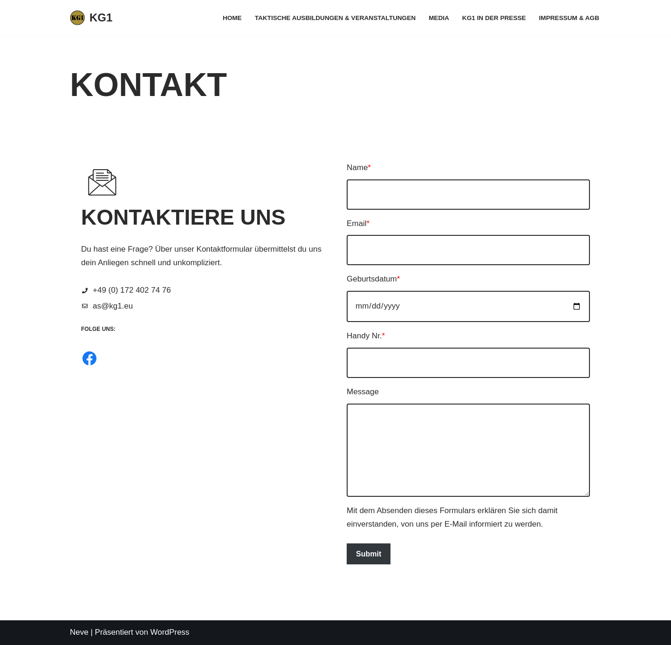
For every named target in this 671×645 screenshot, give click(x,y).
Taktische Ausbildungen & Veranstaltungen (335, 17)
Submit (368, 554)
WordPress (170, 632)
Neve (79, 632)
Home (232, 17)
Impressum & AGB (569, 17)
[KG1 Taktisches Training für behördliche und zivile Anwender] (91, 17)
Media (439, 17)
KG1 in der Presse (494, 17)
